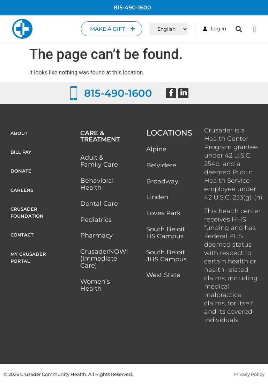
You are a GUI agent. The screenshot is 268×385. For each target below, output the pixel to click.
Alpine (156, 149)
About (19, 133)
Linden (157, 197)
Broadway (162, 181)
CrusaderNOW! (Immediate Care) (104, 259)
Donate (20, 172)
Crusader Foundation (27, 215)
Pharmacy (96, 236)
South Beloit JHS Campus (166, 256)
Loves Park (163, 213)
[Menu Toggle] (254, 29)
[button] (239, 29)
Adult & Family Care (99, 161)
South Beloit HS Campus (165, 233)
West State (163, 275)
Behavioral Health (97, 184)
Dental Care (99, 204)
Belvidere (161, 165)
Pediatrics (96, 220)
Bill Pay (20, 152)
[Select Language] (168, 29)
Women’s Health (95, 285)
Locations (169, 133)
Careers (21, 192)
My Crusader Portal (28, 261)
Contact (22, 238)
